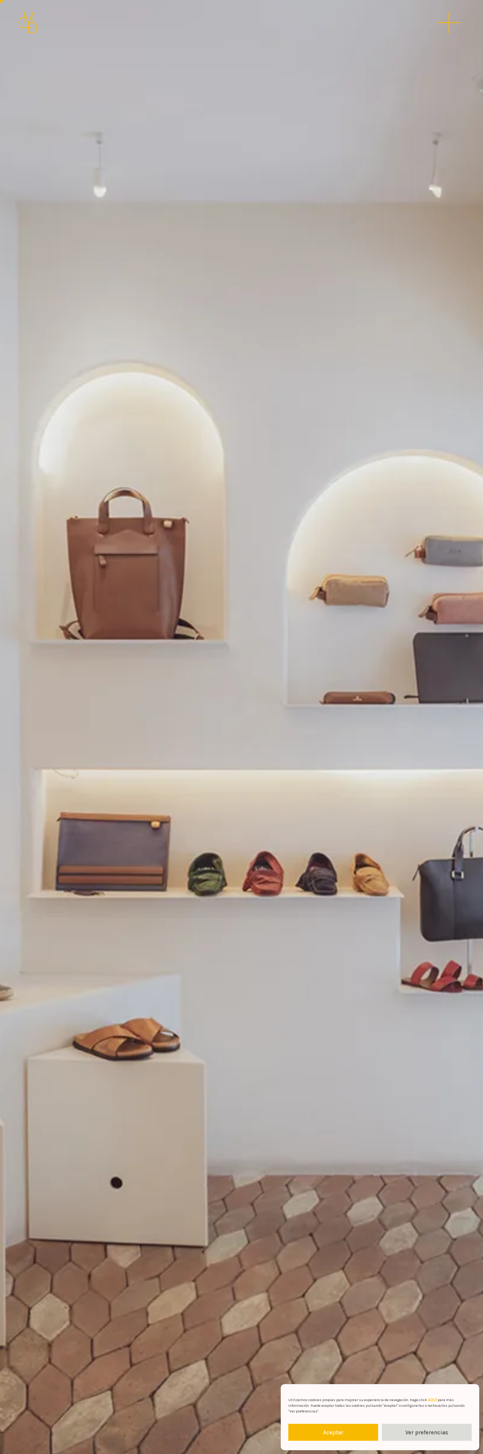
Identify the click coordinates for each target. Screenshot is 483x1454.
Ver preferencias (426, 1432)
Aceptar (333, 1432)
